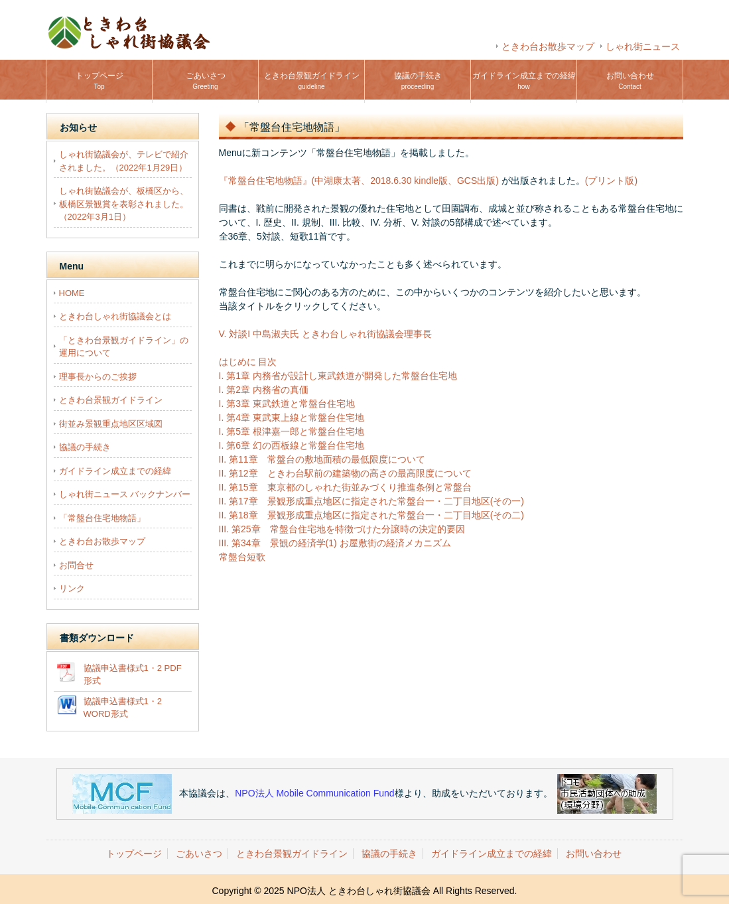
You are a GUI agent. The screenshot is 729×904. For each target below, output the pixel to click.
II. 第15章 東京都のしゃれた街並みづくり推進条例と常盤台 (345, 487)
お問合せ (76, 565)
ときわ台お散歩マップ (547, 46)
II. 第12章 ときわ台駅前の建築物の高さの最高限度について (345, 473)
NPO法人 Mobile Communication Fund (314, 792)
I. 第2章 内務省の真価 (263, 389)
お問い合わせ (630, 80)
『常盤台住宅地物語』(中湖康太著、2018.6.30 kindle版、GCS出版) (359, 180)
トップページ (99, 80)
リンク (72, 588)
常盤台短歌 (242, 557)
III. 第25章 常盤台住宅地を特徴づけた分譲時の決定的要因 (342, 529)
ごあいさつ (206, 80)
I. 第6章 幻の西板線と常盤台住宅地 (291, 445)
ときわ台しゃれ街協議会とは (115, 316)
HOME (72, 293)
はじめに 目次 (248, 361)
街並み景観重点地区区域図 (111, 424)
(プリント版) (611, 180)
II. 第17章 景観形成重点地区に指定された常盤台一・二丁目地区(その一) (371, 501)
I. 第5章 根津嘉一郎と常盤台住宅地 (291, 431)
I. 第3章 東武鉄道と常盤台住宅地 (287, 403)
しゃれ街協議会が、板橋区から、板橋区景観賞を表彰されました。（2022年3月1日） (123, 204)
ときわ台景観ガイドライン (312, 80)
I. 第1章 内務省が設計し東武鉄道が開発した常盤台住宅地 (338, 375)
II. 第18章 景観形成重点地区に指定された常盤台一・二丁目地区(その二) (371, 515)
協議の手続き (418, 80)
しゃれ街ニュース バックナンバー (125, 494)
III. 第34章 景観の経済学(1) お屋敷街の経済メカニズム (335, 543)
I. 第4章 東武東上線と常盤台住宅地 (291, 417)
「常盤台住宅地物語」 (102, 518)
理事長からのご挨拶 (98, 377)
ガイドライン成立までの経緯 (524, 80)
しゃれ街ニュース (643, 46)
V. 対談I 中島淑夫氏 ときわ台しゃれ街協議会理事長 (325, 334)
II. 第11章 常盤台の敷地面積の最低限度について (322, 459)
